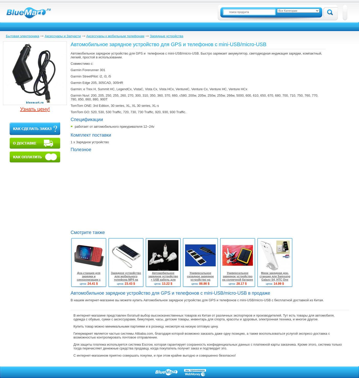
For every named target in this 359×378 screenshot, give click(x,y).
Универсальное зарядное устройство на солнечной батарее (237, 276)
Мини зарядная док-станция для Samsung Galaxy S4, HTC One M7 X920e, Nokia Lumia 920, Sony (274, 279)
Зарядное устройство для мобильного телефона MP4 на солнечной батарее (126, 277)
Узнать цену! (35, 109)
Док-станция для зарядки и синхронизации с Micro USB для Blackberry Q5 (88, 279)
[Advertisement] (113, 190)
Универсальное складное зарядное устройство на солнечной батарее (200, 277)
